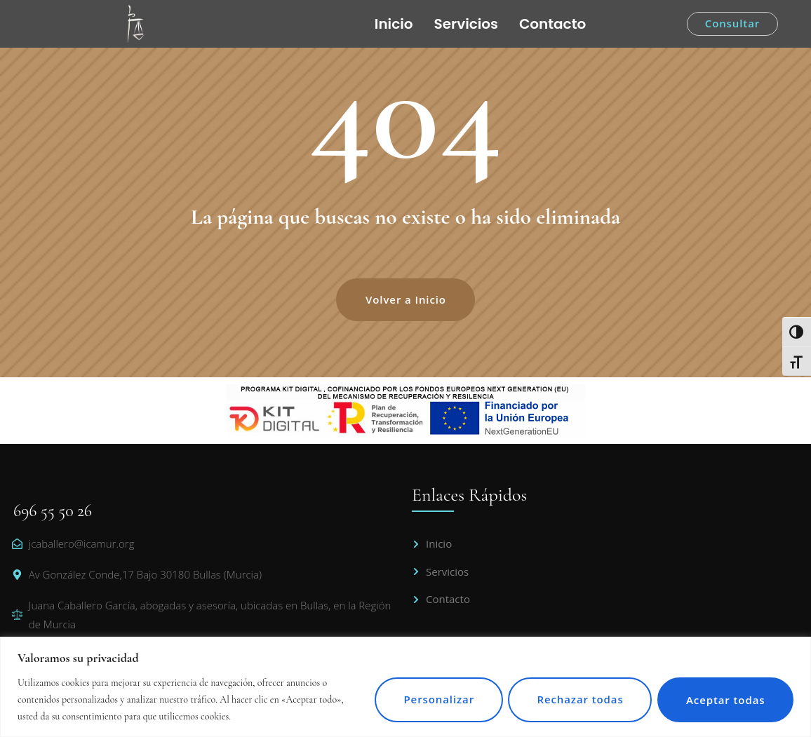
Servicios (466, 24)
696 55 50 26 (52, 511)
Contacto (552, 24)
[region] (405, 687)
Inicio (394, 24)
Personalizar (429, 699)
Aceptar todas (724, 699)
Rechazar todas (574, 699)
